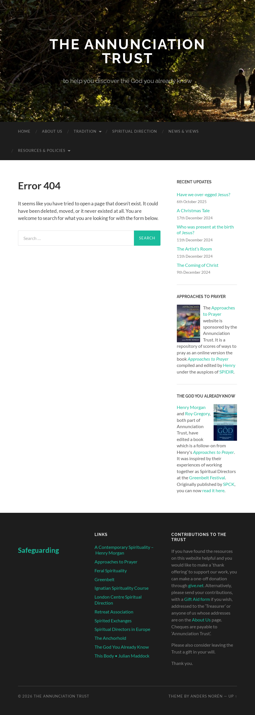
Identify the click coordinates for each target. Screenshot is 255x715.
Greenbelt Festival (207, 477)
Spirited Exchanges (113, 620)
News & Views (183, 131)
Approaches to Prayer (213, 452)
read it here (213, 490)
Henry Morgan (191, 407)
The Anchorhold (110, 638)
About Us (52, 131)
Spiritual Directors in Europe (122, 629)
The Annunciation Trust (127, 51)
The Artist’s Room (194, 248)
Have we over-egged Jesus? (203, 194)
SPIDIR (226, 371)
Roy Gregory (197, 413)
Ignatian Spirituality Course (121, 588)
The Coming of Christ (197, 265)
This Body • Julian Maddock (122, 655)
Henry (229, 365)
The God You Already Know (122, 647)
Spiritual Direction (134, 131)
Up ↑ (232, 696)
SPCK (228, 484)
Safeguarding (38, 550)
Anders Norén (206, 696)
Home (24, 131)
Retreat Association (114, 611)
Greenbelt (105, 579)
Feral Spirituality (111, 570)
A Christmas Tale (193, 210)
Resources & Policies (41, 150)
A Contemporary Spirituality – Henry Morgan (124, 550)
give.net (196, 585)
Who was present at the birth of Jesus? (205, 229)
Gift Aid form (197, 599)
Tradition (85, 131)
